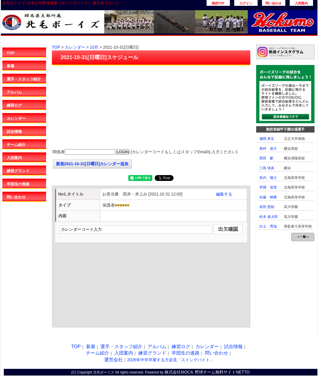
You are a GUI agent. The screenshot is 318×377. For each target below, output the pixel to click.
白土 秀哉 (268, 226)
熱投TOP (218, 3)
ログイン (246, 3)
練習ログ (14, 105)
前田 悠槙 (266, 207)
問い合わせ (273, 3)
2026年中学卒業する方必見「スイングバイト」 (170, 359)
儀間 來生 (266, 139)
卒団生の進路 (18, 184)
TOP (11, 53)
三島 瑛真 (266, 168)
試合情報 (14, 131)
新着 (10, 66)
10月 (94, 47)
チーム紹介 (16, 144)
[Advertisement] (151, 108)
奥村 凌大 (268, 149)
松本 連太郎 (268, 217)
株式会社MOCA (179, 372)
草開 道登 (268, 187)
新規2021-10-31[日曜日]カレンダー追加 (92, 163)
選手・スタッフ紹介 (24, 79)
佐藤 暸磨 (268, 197)
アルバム (14, 92)
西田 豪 (266, 158)
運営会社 (113, 359)
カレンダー (16, 118)
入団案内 (301, 3)
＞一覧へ (303, 236)
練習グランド (18, 171)
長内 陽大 (268, 178)
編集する (224, 194)
